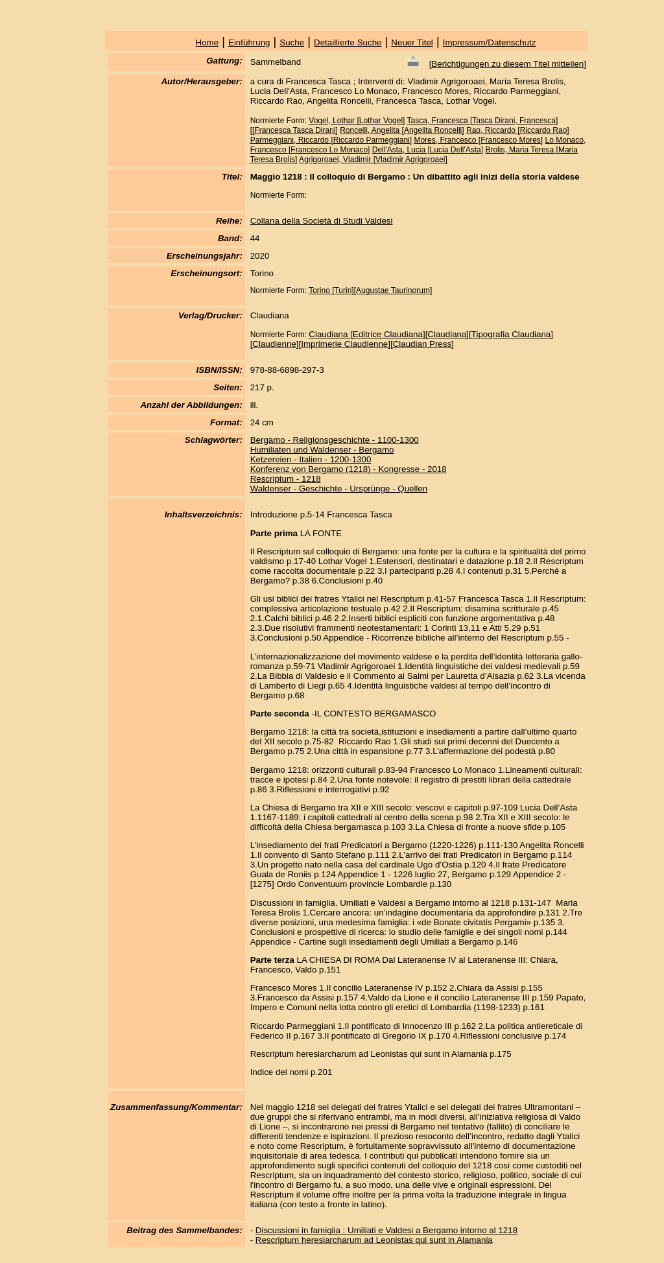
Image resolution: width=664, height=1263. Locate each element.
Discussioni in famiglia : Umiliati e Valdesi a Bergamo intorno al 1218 (386, 1230)
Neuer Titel (412, 42)
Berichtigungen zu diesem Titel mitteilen (507, 64)
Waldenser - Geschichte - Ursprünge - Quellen (339, 488)
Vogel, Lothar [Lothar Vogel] (357, 120)
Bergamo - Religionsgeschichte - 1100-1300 (334, 440)
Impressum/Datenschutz (489, 42)
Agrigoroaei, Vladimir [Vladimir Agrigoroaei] (373, 159)
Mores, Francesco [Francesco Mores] (478, 140)
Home (207, 42)
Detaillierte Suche (347, 42)
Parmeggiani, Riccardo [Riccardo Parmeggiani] (331, 140)
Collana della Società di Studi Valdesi (321, 221)
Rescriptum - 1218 (285, 479)
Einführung (249, 42)
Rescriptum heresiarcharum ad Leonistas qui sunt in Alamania (374, 1240)
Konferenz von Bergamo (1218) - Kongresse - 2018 (348, 469)
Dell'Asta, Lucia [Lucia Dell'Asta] (427, 149)
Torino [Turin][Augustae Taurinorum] (370, 290)
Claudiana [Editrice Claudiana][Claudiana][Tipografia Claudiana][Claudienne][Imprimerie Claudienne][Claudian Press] (401, 339)
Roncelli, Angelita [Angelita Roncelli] (402, 130)
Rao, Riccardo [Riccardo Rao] (517, 130)
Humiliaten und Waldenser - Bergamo (322, 449)
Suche (291, 42)
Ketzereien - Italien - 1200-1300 (311, 459)
